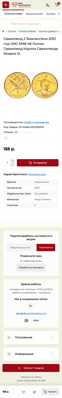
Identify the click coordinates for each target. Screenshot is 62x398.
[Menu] (5, 4)
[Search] (6, 23)
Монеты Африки (27, 31)
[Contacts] (47, 5)
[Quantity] (7, 162)
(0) (16, 132)
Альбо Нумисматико (36, 122)
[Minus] (12, 165)
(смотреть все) (37, 174)
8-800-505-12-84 (32, 261)
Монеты (12, 31)
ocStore (37, 377)
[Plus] (12, 161)
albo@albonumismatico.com (31, 313)
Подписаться (46, 247)
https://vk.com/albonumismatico (30, 306)
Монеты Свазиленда (49, 31)
